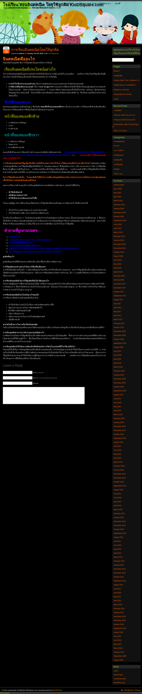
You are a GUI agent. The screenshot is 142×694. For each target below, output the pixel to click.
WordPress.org (119, 683)
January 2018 (119, 280)
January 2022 (119, 185)
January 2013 (119, 517)
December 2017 (120, 284)
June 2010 (118, 640)
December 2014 (120, 426)
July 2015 (117, 399)
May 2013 (117, 502)
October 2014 (119, 434)
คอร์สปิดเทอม (119, 155)
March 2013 (118, 510)
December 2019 (120, 213)
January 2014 (119, 470)
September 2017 (120, 296)
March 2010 (118, 648)
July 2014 (117, 446)
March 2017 (118, 319)
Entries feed (118, 675)
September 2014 (120, 438)
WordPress (57, 690)
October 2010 (119, 624)
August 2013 (118, 490)
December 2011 (120, 569)
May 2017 (117, 312)
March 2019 (118, 232)
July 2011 (117, 589)
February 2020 (119, 205)
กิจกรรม (116, 146)
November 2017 (120, 288)
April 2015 (117, 411)
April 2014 (117, 458)
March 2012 (118, 557)
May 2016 (117, 359)
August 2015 (118, 395)
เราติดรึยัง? (118, 110)
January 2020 (119, 209)
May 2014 (117, 454)
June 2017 (118, 308)
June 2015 (118, 403)
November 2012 (120, 525)
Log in (116, 671)
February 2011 (119, 609)
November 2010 (120, 620)
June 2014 (118, 450)
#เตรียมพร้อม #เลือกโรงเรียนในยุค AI (125, 125)
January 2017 (119, 327)
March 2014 (118, 462)
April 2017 (117, 316)
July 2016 (117, 351)
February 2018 (119, 276)
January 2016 (119, 375)
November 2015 (120, 383)
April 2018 (117, 268)
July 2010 (117, 636)
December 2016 (120, 331)
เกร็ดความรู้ (118, 174)
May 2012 (117, 549)
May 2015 (117, 407)
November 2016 (120, 335)
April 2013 (117, 506)
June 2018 (118, 260)
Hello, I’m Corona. (120, 131)
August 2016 (118, 347)
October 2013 (119, 482)
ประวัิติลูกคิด (118, 164)
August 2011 (118, 585)
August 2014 (118, 442)
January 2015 (119, 422)
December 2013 (120, 474)
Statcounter (5, 693)
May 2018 (117, 264)
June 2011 (118, 593)
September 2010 (120, 628)
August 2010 (118, 632)
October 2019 (119, 217)
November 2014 (120, 430)
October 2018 (119, 252)
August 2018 (118, 256)
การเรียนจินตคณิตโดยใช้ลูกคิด (35, 50)
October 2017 (119, 292)
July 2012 (117, 541)
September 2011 (120, 581)
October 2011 (119, 577)
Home (11, 3)
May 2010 (117, 644)
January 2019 (119, 240)
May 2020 (117, 193)
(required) (38, 372)
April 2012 (117, 553)
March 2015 (118, 415)
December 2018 (120, 244)
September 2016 (120, 343)
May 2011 (117, 597)
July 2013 (117, 494)
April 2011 (117, 601)
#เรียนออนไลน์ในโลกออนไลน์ (124, 120)
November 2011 (120, 573)
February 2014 (119, 466)
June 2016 (118, 355)
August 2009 (118, 660)
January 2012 (119, 565)
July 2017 (117, 304)
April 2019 (117, 228)
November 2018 (120, 248)
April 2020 (117, 197)
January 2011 (119, 613)
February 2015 (119, 418)
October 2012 (119, 529)
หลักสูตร (117, 169)
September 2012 (120, 533)
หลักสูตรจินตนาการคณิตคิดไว (60, 3)
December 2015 (120, 379)
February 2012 (119, 561)
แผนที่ (117, 3)
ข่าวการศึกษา (119, 150)
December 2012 (120, 521)
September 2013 (120, 486)
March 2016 (118, 367)
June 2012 (118, 545)
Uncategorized (53, 53)
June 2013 (118, 498)
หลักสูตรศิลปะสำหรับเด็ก (43, 8)
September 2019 (120, 220)
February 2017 (119, 323)
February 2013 (119, 514)
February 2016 (119, 371)
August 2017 (118, 300)
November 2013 (120, 478)
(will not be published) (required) (45, 378)
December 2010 (120, 616)
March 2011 (118, 605)
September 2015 (120, 391)
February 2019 (119, 236)
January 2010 (119, 652)
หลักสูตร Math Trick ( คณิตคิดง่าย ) (94, 3)
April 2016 (117, 363)
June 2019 (118, 224)
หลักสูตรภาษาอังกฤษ (18, 8)
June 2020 (118, 189)
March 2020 (118, 201)
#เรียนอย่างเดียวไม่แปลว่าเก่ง (124, 115)
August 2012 (118, 537)
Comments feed (120, 679)
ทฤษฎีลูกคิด (36, 3)
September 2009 (120, 656)
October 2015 (119, 387)
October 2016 (119, 339)
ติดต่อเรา (22, 3)
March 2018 (118, 272)
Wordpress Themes (132, 690)
